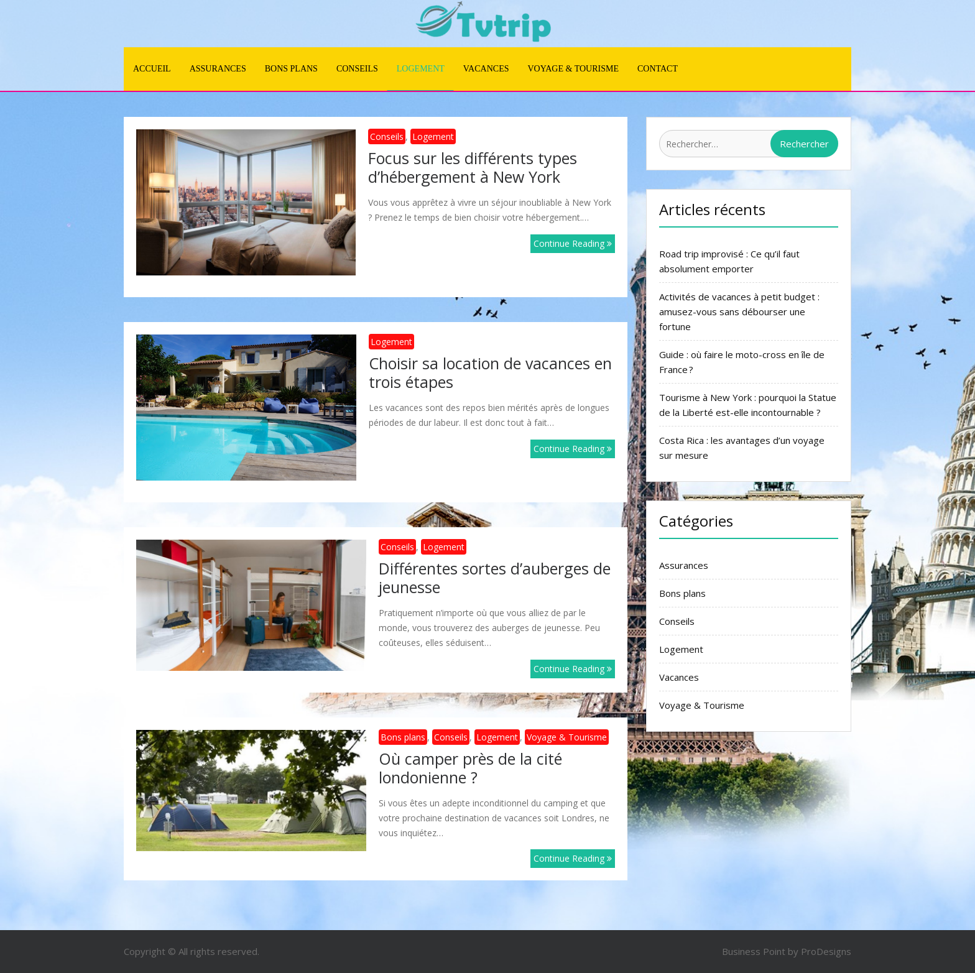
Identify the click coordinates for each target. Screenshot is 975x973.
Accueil (152, 68)
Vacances (486, 68)
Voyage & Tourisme (573, 68)
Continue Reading (573, 243)
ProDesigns (826, 951)
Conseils (357, 68)
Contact (657, 68)
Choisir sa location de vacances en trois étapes (490, 372)
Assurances (218, 68)
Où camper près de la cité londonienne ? (470, 768)
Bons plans (291, 68)
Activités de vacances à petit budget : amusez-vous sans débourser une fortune (739, 311)
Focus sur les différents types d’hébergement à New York (472, 167)
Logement (421, 68)
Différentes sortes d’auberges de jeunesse (495, 577)
